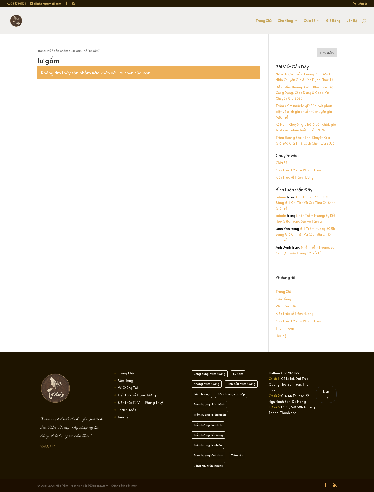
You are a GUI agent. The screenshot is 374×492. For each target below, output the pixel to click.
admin (281, 197)
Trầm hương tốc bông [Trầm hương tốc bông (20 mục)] (208, 435)
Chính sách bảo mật (123, 485)
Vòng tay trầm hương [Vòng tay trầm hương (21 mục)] (208, 465)
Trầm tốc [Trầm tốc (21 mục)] (237, 455)
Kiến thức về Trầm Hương (295, 177)
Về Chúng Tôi (286, 306)
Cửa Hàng (285, 21)
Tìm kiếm (327, 53)
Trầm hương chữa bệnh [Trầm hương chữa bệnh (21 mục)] (209, 404)
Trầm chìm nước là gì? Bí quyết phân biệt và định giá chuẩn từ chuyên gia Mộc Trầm (304, 111)
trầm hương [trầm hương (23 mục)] (202, 394)
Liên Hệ (351, 21)
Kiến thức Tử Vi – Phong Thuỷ (298, 170)
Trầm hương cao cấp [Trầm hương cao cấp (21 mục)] (231, 394)
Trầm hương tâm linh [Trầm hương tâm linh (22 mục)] (208, 425)
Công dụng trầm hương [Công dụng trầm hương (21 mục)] (209, 374)
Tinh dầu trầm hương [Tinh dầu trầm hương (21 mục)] (241, 384)
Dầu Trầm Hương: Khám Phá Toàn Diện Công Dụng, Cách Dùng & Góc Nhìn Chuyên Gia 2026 (305, 93)
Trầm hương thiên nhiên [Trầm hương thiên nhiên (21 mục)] (210, 414)
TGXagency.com (98, 485)
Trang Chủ (264, 21)
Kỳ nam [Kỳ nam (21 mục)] (238, 374)
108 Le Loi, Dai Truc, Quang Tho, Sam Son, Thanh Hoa (290, 384)
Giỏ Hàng (333, 21)
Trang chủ (44, 50)
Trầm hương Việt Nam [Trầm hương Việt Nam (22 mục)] (208, 455)
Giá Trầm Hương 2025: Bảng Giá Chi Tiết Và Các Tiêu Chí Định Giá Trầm (305, 203)
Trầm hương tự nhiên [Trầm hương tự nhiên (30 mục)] (208, 445)
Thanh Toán (285, 328)
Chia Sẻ (309, 21)
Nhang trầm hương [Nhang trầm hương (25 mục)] (206, 384)
